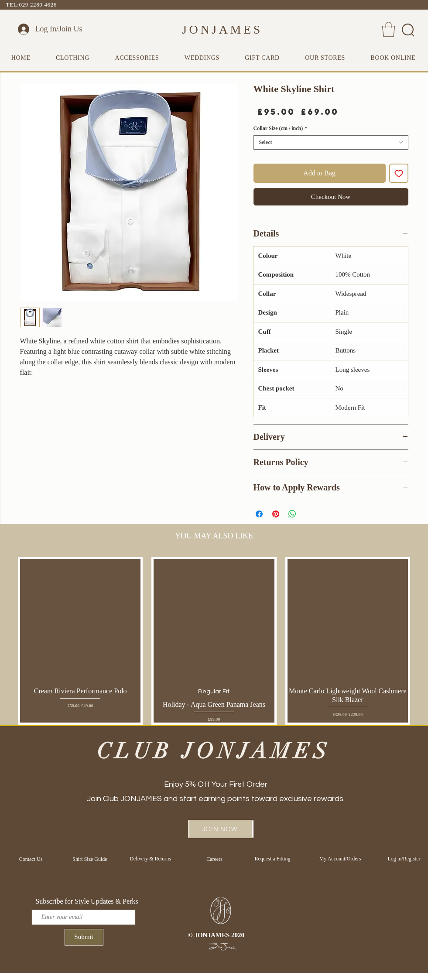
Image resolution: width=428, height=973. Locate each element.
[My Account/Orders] (340, 858)
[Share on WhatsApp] (292, 514)
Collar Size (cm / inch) (280, 128)
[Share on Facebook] (259, 514)
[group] (214, 640)
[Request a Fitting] (273, 859)
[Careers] (215, 859)
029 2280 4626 (38, 4)
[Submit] (84, 937)
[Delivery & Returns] (150, 858)
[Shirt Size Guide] (90, 859)
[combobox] (330, 142)
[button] (388, 29)
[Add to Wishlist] (398, 173)
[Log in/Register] (404, 858)
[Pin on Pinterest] (275, 514)
